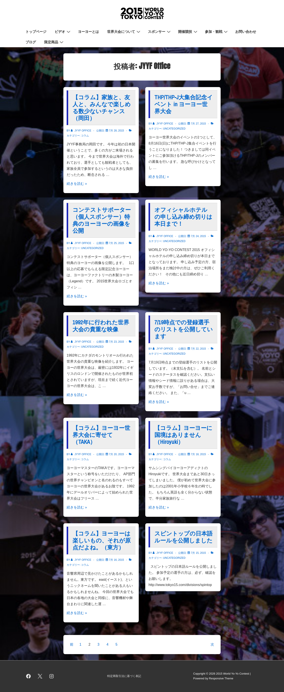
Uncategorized (174, 128)
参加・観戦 (217, 31)
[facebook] (28, 676)
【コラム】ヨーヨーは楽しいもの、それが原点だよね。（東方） (102, 540)
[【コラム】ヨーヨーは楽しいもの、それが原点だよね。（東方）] (116, 559)
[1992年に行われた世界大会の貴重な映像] (116, 341)
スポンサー (160, 31)
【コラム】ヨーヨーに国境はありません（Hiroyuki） (183, 435)
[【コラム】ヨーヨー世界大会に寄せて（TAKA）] (116, 454)
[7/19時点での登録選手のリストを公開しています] (198, 348)
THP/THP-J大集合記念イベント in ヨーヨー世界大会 (183, 104)
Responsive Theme (221, 678)
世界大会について (124, 31)
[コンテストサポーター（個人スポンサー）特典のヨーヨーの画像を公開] (116, 243)
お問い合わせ (245, 31)
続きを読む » (77, 183)
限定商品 (54, 42)
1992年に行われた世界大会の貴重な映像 (101, 326)
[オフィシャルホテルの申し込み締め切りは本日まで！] (198, 236)
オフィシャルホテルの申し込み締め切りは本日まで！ (183, 216)
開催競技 (188, 31)
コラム (85, 135)
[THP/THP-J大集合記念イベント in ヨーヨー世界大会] (198, 123)
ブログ (30, 42)
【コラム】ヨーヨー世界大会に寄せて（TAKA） (101, 435)
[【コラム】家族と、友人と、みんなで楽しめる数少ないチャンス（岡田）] (116, 130)
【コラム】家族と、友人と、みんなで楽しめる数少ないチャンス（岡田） (102, 108)
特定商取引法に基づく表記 (124, 676)
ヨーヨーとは (88, 31)
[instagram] (51, 676)
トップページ (35, 31)
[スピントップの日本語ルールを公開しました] (198, 552)
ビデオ (63, 31)
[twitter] (40, 676)
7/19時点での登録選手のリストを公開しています (183, 329)
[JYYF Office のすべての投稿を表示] (81, 130)
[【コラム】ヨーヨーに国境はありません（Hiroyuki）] (198, 454)
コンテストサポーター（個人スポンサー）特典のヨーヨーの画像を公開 (102, 220)
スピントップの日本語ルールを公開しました (183, 537)
